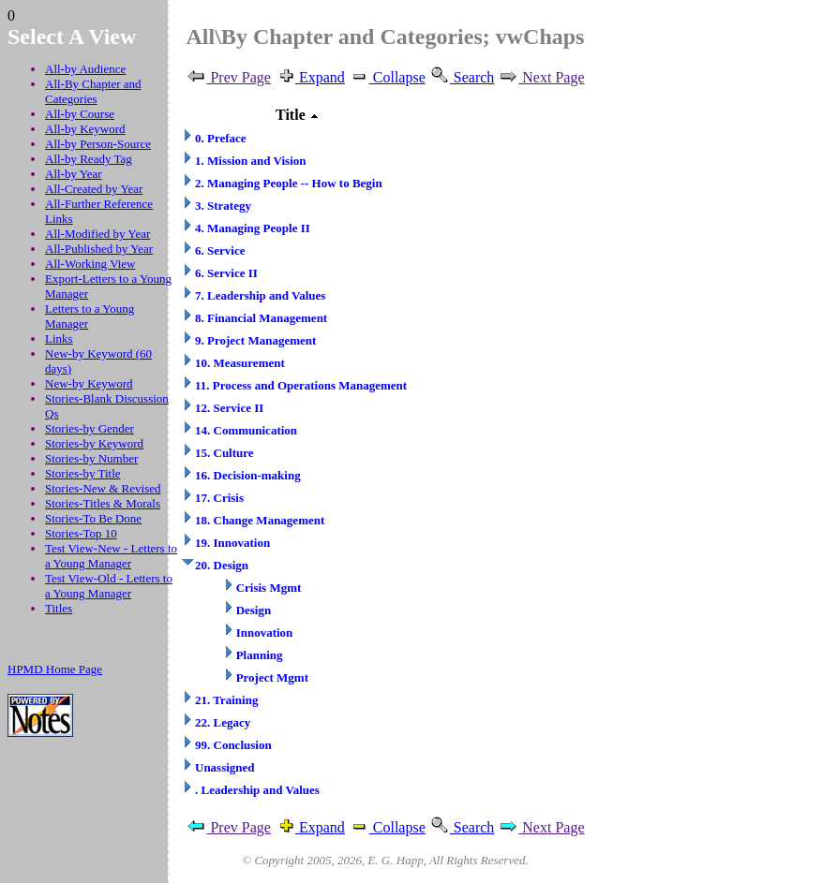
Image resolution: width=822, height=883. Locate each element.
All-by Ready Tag (88, 159)
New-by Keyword (89, 383)
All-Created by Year (93, 189)
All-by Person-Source (98, 144)
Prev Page (228, 77)
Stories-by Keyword (94, 443)
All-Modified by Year (97, 234)
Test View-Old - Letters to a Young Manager (108, 585)
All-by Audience (85, 69)
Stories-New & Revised (102, 488)
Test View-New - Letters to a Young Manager (111, 555)
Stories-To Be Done (93, 518)
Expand (310, 77)
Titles (58, 608)
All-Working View (90, 264)
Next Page (541, 77)
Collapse (387, 77)
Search (462, 77)
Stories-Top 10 (81, 533)
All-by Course (79, 114)
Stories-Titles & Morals (102, 503)
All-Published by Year (99, 249)
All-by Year (73, 174)
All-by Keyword (85, 129)
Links (59, 338)
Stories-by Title (83, 473)
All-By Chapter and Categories (93, 91)
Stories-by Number (91, 458)
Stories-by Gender (89, 428)
